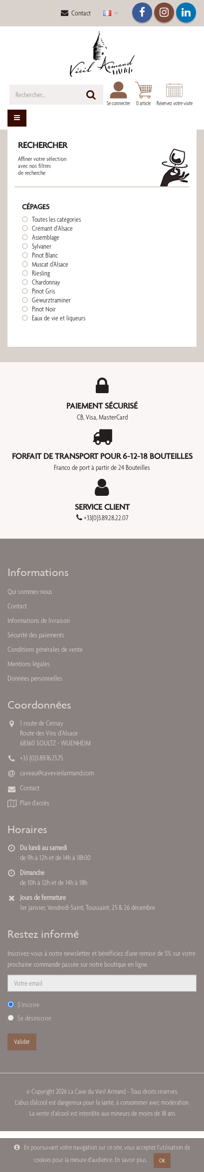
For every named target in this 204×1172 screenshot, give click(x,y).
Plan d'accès (34, 803)
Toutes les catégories (56, 219)
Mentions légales (28, 664)
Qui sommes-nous (29, 591)
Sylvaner (41, 246)
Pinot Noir (44, 309)
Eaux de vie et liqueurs (58, 318)
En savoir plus (130, 1160)
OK (162, 1160)
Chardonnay (46, 282)
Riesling (41, 273)
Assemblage (45, 237)
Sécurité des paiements (35, 635)
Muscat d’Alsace (50, 264)
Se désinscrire (29, 1018)
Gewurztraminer (51, 300)
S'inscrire (23, 1005)
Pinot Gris (43, 291)
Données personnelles (34, 678)
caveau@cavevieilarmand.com (57, 773)
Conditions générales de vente (45, 649)
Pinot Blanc (45, 255)
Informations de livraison (38, 620)
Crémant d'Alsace (52, 228)
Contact (76, 13)
